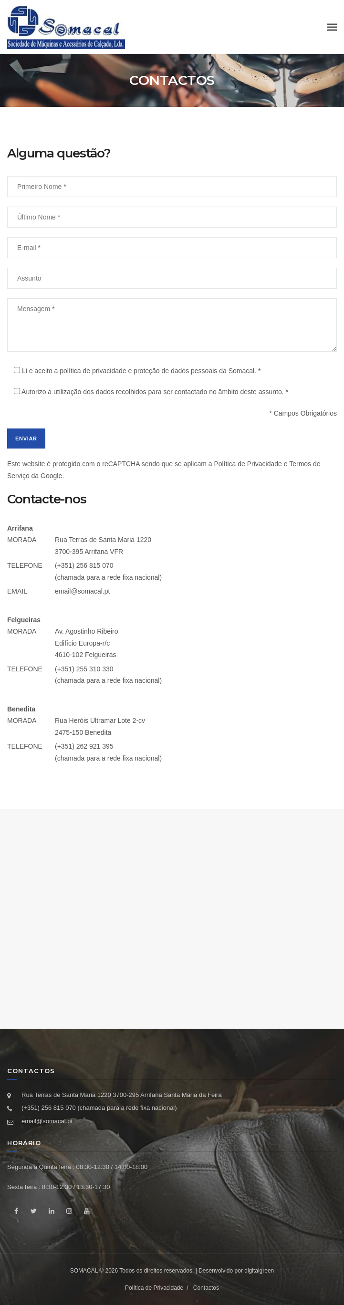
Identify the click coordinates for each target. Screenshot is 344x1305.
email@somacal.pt (82, 591)
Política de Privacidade (247, 464)
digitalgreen (259, 1270)
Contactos (206, 1287)
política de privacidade (93, 371)
